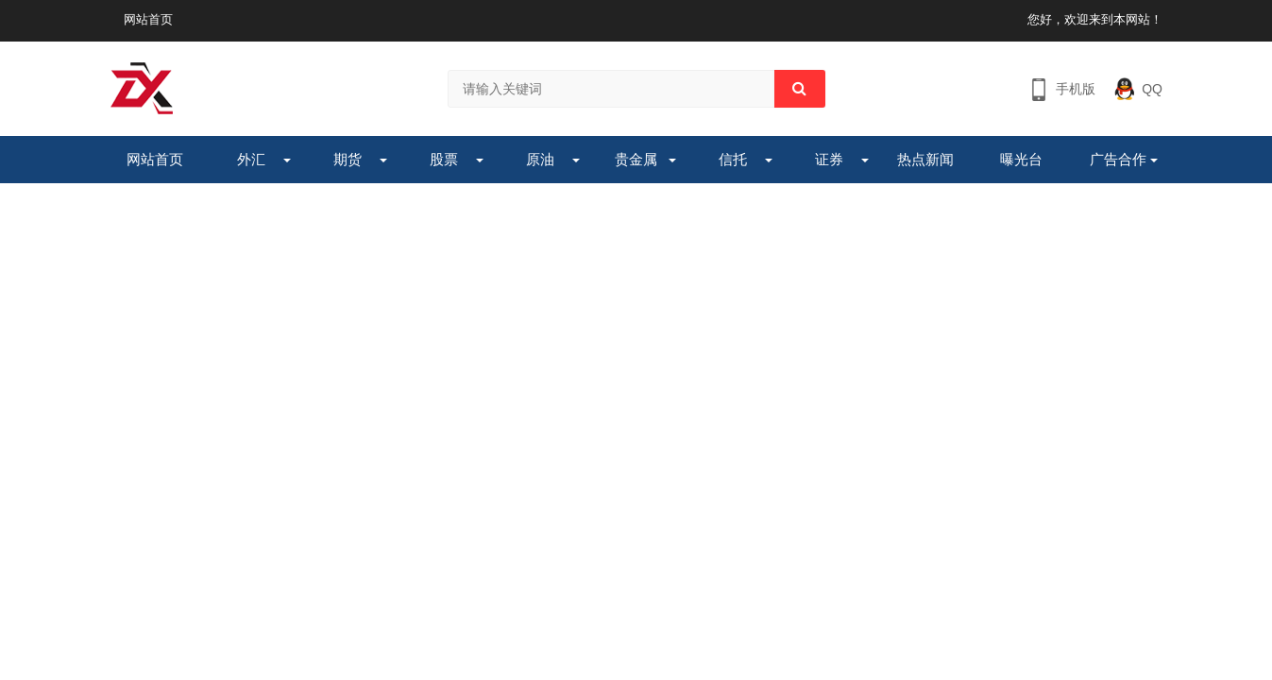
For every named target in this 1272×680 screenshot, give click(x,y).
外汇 (251, 159)
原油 (540, 159)
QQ (1152, 88)
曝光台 (1021, 159)
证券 (829, 159)
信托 (733, 159)
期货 (347, 159)
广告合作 (1118, 159)
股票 (444, 159)
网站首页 (148, 19)
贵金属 (636, 159)
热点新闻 (925, 159)
